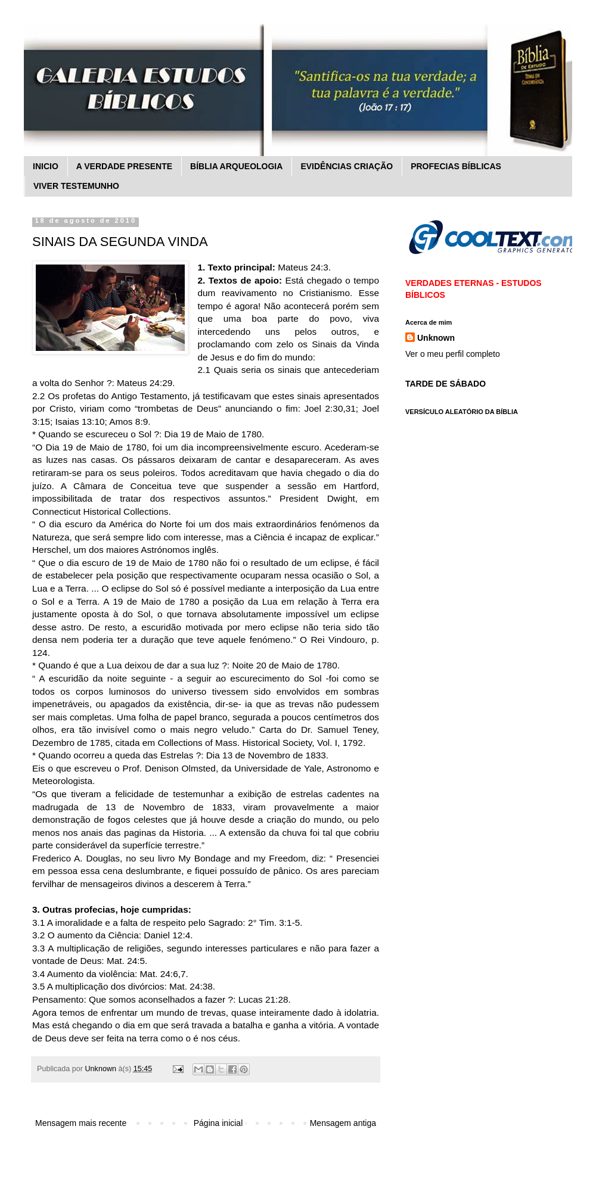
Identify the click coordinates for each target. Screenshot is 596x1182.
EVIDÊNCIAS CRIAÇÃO (346, 166)
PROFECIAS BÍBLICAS (456, 166)
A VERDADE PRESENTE (124, 166)
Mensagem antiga (343, 1123)
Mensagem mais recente (80, 1123)
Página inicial (218, 1123)
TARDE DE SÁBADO (445, 383)
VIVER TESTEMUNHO (76, 186)
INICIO (45, 166)
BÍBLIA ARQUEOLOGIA (236, 166)
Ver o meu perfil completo (452, 354)
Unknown (436, 338)
